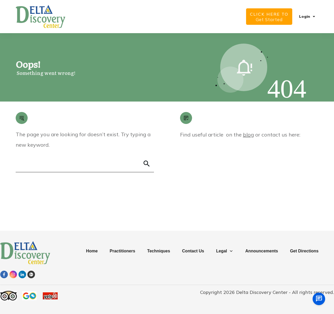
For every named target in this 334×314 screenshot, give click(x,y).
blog (248, 134)
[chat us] (319, 299)
